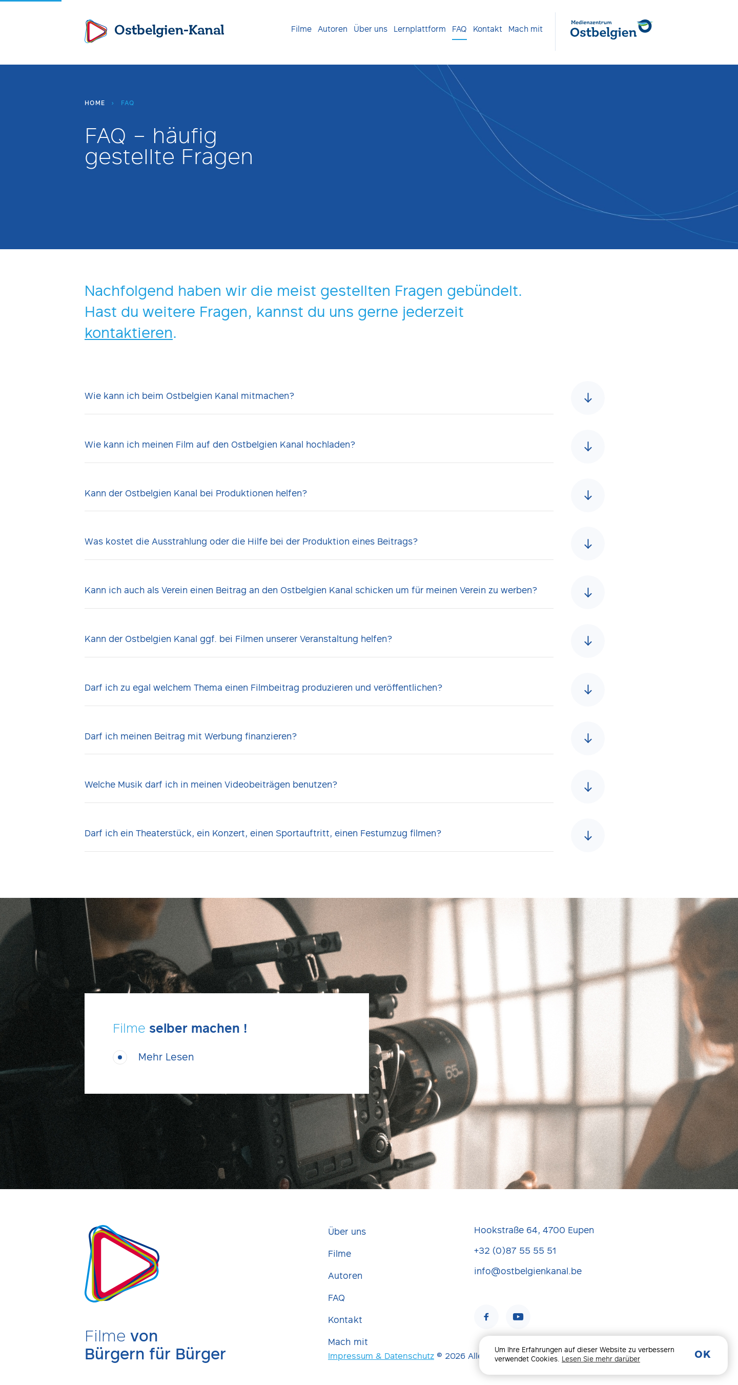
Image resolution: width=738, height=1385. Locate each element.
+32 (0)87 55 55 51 (515, 1252)
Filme (301, 29)
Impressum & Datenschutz (381, 1357)
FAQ (459, 29)
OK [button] (702, 1355)
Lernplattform (420, 29)
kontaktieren (129, 335)
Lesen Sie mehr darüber (601, 1360)
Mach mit (525, 29)
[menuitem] (301, 29)
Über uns (370, 29)
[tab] (345, 410)
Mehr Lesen (166, 1070)
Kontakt (487, 29)
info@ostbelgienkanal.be (528, 1272)
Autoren (332, 29)
